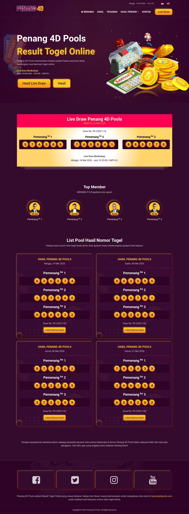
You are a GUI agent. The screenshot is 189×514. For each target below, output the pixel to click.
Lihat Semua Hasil (55, 330)
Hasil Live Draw (34, 83)
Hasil (62, 83)
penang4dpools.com (162, 496)
